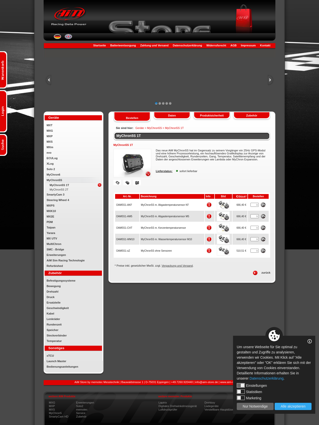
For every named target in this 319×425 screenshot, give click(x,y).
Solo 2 (51, 169)
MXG (50, 130)
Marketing (249, 398)
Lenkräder (53, 319)
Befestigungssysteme (61, 280)
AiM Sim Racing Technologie (66, 260)
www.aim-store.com (232, 382)
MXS (50, 141)
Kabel (50, 313)
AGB (234, 45)
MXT (50, 125)
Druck (51, 297)
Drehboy (210, 402)
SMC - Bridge (55, 249)
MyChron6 (53, 174)
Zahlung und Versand (154, 45)
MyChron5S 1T (59, 185)
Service (80, 413)
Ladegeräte (212, 406)
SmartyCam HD (58, 416)
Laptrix (163, 402)
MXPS (51, 205)
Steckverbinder (57, 335)
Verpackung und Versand (177, 265)
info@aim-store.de (206, 382)
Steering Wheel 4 (58, 200)
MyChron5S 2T (59, 189)
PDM (50, 221)
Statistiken (249, 391)
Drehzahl (52, 291)
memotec (81, 409)
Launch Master (56, 361)
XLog (50, 163)
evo (49, 152)
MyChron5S (54, 180)
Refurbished (55, 265)
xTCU (50, 355)
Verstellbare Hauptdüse (219, 409)
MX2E (50, 216)
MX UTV (52, 238)
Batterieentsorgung (123, 45)
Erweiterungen (56, 254)
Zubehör (81, 416)
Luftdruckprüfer (168, 409)
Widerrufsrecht (216, 45)
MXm (50, 147)
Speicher (52, 329)
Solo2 (79, 406)
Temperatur (54, 340)
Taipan (51, 227)
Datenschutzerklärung (187, 45)
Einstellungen (252, 385)
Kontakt (265, 45)
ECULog (52, 158)
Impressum (248, 45)
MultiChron (54, 243)
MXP (50, 136)
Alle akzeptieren (293, 406)
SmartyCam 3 (56, 194)
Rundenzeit (54, 324)
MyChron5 (55, 413)
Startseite (99, 45)
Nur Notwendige (255, 406)
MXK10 (51, 211)
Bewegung (54, 286)
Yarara (51, 232)
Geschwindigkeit (58, 308)
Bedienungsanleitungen (62, 366)
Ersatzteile (54, 302)
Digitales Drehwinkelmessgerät (178, 406)
